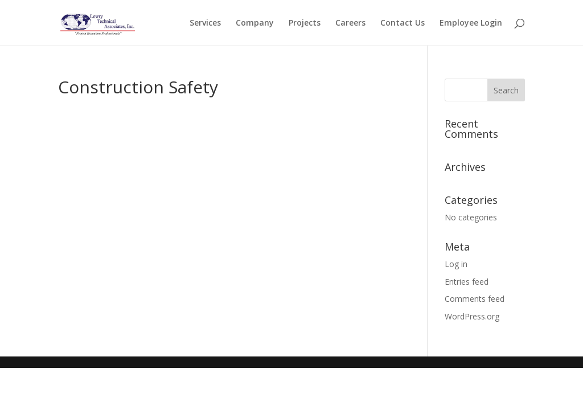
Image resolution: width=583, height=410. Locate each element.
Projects (305, 23)
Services (205, 23)
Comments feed (474, 298)
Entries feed (466, 281)
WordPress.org (472, 316)
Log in (456, 264)
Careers (350, 23)
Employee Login (471, 23)
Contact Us (402, 23)
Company (255, 23)
